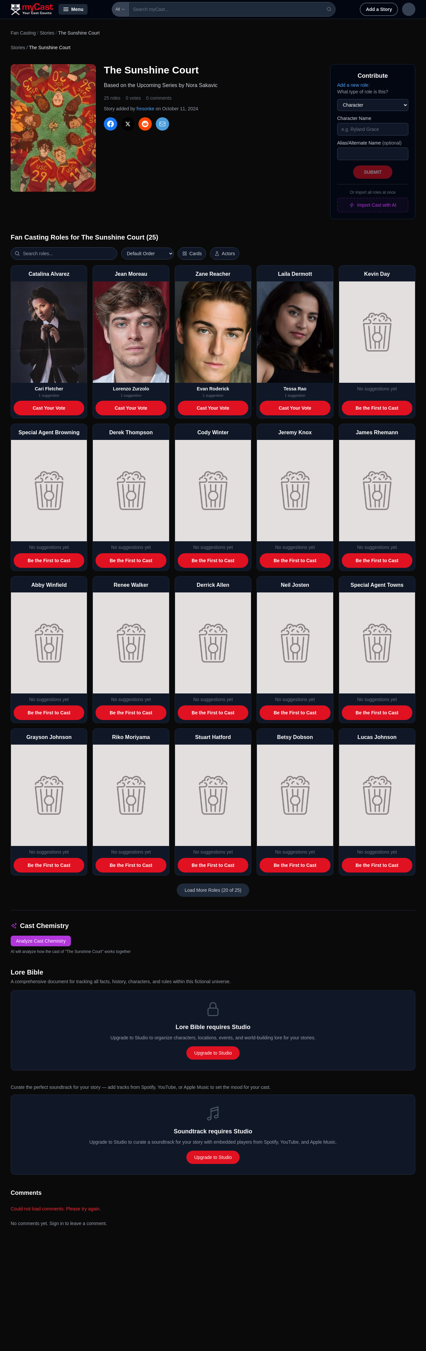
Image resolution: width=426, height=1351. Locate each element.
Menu (73, 9)
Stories (47, 33)
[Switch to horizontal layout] (192, 253)
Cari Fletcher (49, 388)
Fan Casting (23, 33)
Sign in (372, 9)
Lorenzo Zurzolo (131, 388)
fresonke (145, 108)
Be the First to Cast (377, 408)
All (101, 9)
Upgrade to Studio (213, 1053)
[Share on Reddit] (145, 124)
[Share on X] (127, 124)
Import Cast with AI (372, 205)
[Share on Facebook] (110, 124)
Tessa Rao (295, 388)
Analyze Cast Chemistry (41, 941)
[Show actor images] (224, 253)
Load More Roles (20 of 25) (213, 890)
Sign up (401, 9)
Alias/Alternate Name (369, 143)
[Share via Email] (162, 124)
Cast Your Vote (49, 408)
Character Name (354, 118)
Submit (373, 172)
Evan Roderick (213, 388)
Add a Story (335, 9)
